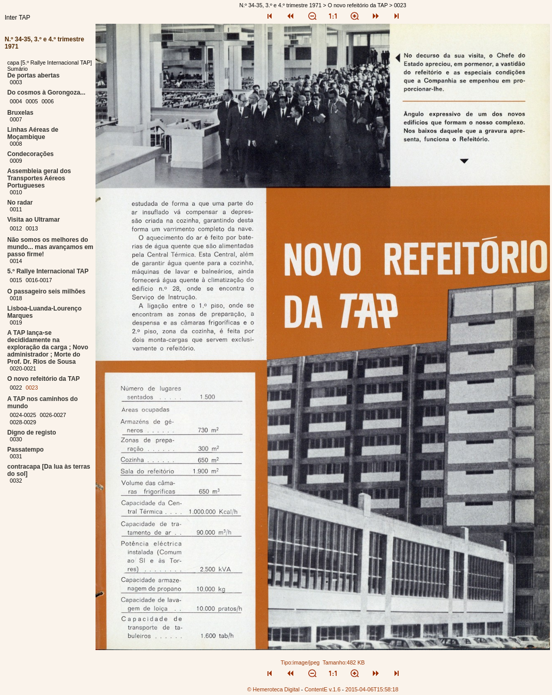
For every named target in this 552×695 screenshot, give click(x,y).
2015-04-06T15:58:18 (372, 689)
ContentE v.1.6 (323, 689)
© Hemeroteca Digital (273, 689)
